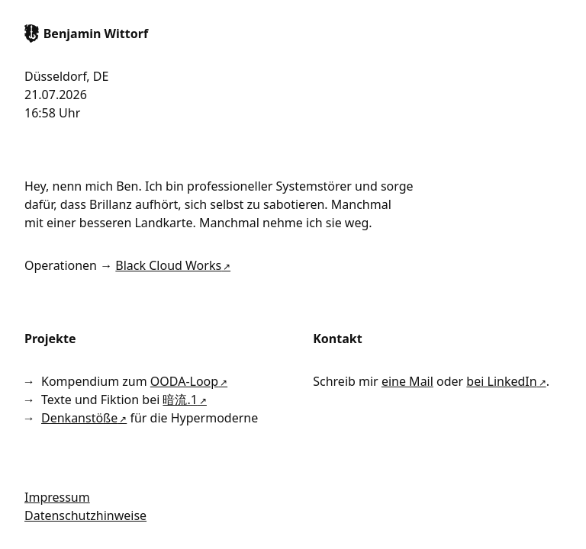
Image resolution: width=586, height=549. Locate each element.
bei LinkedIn (501, 381)
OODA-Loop (184, 381)
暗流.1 (180, 399)
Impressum (57, 497)
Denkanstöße (79, 417)
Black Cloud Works (168, 265)
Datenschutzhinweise (85, 515)
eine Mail (407, 381)
